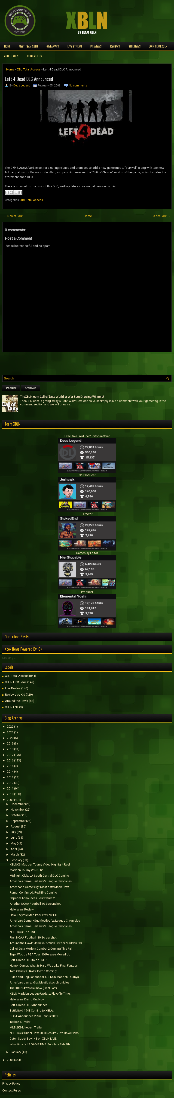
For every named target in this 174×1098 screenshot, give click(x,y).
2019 (10, 743)
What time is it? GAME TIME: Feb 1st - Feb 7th (40, 1044)
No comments (78, 85)
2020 (10, 738)
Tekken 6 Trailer (20, 1022)
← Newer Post (13, 216)
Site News (134, 46)
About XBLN (11, 56)
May (13, 843)
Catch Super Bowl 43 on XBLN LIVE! (33, 1038)
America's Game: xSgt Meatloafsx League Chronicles (45, 920)
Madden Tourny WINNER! (26, 870)
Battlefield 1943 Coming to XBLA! (32, 1010)
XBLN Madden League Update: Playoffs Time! (40, 993)
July (13, 832)
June (14, 837)
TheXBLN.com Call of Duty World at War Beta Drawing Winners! (62, 396)
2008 (10, 1060)
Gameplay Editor (87, 553)
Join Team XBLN (158, 46)
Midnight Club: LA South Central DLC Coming (39, 875)
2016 (10, 760)
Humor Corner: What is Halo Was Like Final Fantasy (43, 965)
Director (87, 514)
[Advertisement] (56, 362)
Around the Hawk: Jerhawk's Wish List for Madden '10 (46, 943)
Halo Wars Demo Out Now (27, 999)
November (17, 809)
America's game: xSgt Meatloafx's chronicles (39, 982)
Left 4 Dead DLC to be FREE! (28, 960)
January (16, 1052)
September (18, 821)
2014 (10, 771)
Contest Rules (11, 1090)
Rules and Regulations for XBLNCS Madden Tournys (44, 977)
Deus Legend (21, 85)
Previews (96, 46)
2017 (10, 755)
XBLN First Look (16, 682)
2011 (10, 788)
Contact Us (34, 56)
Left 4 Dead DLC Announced (29, 78)
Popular (11, 388)
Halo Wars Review (22, 909)
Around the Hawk (16, 701)
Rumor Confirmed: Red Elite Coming (33, 892)
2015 (10, 766)
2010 (10, 794)
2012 (10, 783)
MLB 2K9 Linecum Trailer (26, 1027)
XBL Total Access (28, 69)
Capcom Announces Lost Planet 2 (32, 898)
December (17, 804)
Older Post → (161, 216)
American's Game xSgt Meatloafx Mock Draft (39, 887)
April (14, 849)
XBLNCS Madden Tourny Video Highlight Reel (40, 864)
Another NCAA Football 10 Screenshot (35, 903)
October (16, 815)
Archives (31, 388)
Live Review (13, 688)
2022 (10, 726)
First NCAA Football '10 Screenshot (33, 937)
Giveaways (52, 46)
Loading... (8, 657)
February (16, 860)
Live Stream (74, 46)
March (15, 854)
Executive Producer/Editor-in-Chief (87, 436)
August (15, 826)
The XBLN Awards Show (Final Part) (33, 988)
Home (7, 46)
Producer (87, 592)
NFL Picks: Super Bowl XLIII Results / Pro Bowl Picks (44, 1033)
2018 (10, 749)
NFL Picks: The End (22, 932)
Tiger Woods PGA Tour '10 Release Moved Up (40, 954)
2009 (10, 800)
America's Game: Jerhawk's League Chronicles (41, 881)
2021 (10, 732)
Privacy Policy (11, 1083)
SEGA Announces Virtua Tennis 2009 (34, 1016)
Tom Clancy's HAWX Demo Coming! (33, 971)
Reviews (115, 46)
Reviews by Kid (15, 694)
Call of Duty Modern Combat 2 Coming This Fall (41, 948)
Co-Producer (87, 475)
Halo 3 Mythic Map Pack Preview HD (33, 915)
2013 (10, 777)
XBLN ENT (11, 707)
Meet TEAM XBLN (28, 46)
